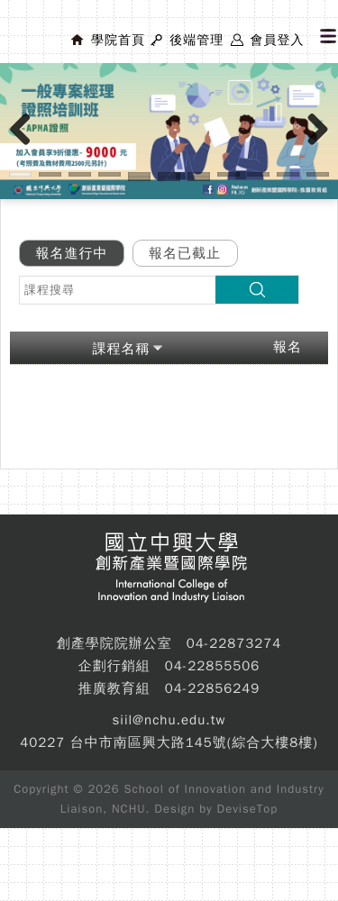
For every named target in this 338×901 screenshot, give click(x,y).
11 (317, 174)
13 (169, 179)
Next (318, 148)
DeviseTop (248, 808)
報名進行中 (72, 253)
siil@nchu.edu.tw (169, 720)
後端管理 (196, 40)
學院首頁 (118, 40)
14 (198, 179)
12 (139, 179)
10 (288, 174)
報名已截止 (185, 253)
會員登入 (277, 40)
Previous (27, 148)
